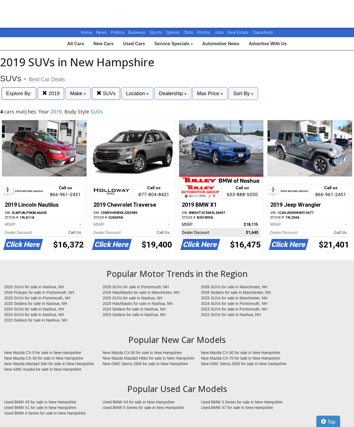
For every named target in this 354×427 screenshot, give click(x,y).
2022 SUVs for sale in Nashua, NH (231, 314)
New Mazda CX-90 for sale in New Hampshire (240, 352)
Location (137, 93)
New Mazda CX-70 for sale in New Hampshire (240, 358)
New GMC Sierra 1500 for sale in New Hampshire (145, 364)
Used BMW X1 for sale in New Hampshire (40, 407)
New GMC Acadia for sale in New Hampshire (43, 369)
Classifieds (263, 32)
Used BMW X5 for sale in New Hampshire (40, 402)
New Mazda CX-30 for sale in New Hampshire (43, 358)
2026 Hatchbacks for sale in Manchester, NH (141, 292)
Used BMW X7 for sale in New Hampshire (237, 407)
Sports (156, 32)
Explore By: (19, 93)
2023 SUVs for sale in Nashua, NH (34, 314)
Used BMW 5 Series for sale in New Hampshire (143, 407)
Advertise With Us (268, 43)
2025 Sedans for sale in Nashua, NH (35, 303)
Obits (189, 32)
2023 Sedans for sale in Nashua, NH (134, 314)
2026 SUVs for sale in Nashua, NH (34, 287)
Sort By (243, 93)
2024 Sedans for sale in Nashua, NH (134, 309)
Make (78, 93)
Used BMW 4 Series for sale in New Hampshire (45, 413)
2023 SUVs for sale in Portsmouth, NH (234, 309)
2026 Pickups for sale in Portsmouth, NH (39, 292)
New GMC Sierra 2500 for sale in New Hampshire (244, 364)
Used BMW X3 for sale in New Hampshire (139, 402)
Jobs (219, 32)
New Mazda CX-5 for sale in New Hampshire (42, 352)
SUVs (106, 93)
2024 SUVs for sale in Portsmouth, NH (234, 303)
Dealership (173, 93)
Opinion (173, 32)
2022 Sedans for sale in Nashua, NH (35, 320)
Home (86, 32)
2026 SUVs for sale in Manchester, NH (234, 287)
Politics (117, 32)
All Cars (75, 43)
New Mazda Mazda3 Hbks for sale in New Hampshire (148, 358)
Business (137, 32)
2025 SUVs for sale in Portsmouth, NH (37, 298)
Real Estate (239, 32)
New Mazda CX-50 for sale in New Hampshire (142, 352)
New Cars (103, 43)
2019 (51, 93)
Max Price (210, 93)
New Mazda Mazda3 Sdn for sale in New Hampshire (49, 364)
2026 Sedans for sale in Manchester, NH (236, 292)
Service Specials (173, 43)
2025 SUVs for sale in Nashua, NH (132, 298)
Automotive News (220, 43)
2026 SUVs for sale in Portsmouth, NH (136, 287)
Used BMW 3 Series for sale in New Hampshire (241, 402)
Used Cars (134, 43)
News (101, 32)
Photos (204, 32)
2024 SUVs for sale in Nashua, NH (34, 309)
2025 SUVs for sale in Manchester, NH (234, 298)
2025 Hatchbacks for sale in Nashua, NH (138, 303)
